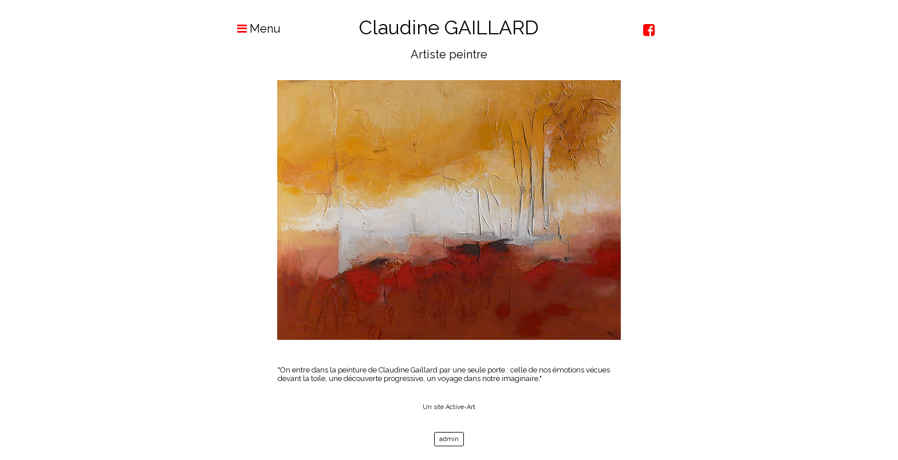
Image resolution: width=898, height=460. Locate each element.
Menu (253, 28)
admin (449, 439)
